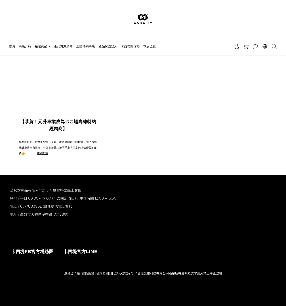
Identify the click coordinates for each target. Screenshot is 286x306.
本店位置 (149, 46)
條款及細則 (104, 273)
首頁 (12, 46)
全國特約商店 (85, 46)
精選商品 (42, 46)
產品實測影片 (63, 46)
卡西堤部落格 (130, 46)
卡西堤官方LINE (80, 251)
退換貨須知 (72, 273)
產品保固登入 (108, 46)
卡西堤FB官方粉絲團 (32, 251)
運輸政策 (88, 273)
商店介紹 (25, 46)
